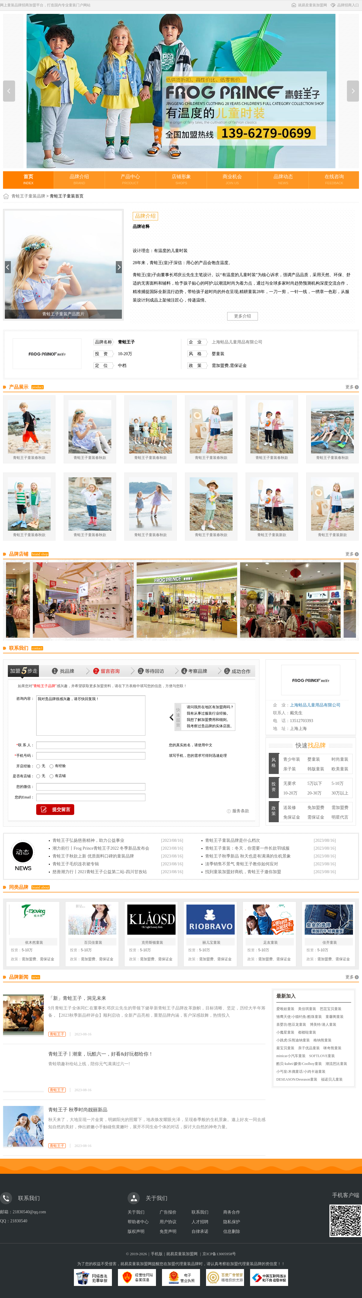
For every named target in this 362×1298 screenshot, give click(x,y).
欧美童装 (340, 769)
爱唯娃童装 (285, 1009)
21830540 (18, 1221)
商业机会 (232, 179)
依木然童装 (34, 942)
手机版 (157, 1254)
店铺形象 (181, 179)
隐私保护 (231, 1222)
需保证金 (315, 817)
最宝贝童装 (285, 1048)
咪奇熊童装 (332, 1048)
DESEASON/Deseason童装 (296, 1079)
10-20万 (290, 793)
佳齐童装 (329, 942)
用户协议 (168, 1222)
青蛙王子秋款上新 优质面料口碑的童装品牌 (93, 856)
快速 (311, 745)
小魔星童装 (285, 1032)
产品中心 (130, 179)
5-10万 (338, 783)
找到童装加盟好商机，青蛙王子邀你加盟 (243, 872)
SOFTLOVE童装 (322, 1056)
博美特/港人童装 (323, 1024)
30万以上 (340, 793)
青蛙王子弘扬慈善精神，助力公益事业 (88, 840)
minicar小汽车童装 (291, 1056)
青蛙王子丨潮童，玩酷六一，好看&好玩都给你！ (100, 1053)
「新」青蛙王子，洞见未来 (77, 998)
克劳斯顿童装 (152, 942)
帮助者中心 (138, 1222)
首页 (28, 179)
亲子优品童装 (309, 1048)
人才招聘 (200, 1222)
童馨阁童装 (334, 1017)
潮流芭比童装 (336, 1064)
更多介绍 (242, 316)
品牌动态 (283, 179)
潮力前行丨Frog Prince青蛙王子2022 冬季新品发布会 (100, 848)
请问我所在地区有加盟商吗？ (210, 707)
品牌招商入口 (344, 5)
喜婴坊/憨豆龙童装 (291, 1024)
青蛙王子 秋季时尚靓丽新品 (77, 1109)
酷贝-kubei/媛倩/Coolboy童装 (299, 1064)
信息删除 (231, 1231)
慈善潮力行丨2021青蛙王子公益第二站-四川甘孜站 (99, 872)
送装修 (289, 807)
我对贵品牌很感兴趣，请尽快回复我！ (90, 715)
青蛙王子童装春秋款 (29, 458)
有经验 (60, 766)
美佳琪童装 (307, 1009)
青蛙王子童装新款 (271, 535)
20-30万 (314, 793)
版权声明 (136, 1231)
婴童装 (313, 759)
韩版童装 (315, 769)
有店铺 (60, 776)
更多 (349, 387)
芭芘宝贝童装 (330, 1009)
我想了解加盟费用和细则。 (208, 720)
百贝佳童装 (93, 942)
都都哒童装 (307, 1032)
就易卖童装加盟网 (309, 5)
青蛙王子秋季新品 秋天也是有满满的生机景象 (248, 856)
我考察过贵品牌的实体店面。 (210, 726)
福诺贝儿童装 (332, 1079)
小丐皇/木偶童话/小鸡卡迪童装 (300, 1071)
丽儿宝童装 (211, 942)
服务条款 (240, 811)
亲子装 (289, 769)
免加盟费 (315, 807)
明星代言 (340, 817)
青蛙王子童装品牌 (28, 196)
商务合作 (231, 1212)
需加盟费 (340, 807)
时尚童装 (340, 759)
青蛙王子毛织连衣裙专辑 (75, 864)
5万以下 (314, 783)
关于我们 (136, 1212)
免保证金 (291, 817)
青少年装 (291, 759)
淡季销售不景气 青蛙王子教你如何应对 (241, 864)
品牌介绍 (79, 179)
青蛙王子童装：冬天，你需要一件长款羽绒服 (247, 848)
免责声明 (168, 1231)
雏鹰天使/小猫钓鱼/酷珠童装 (299, 1017)
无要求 (289, 783)
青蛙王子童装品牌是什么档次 (232, 840)
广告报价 (168, 1212)
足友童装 (270, 942)
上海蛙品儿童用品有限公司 (237, 342)
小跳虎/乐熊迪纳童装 (293, 1040)
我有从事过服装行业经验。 (208, 713)
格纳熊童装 (322, 1040)
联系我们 (200, 1212)
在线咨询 (334, 179)
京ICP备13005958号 (219, 1254)
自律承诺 (200, 1231)
